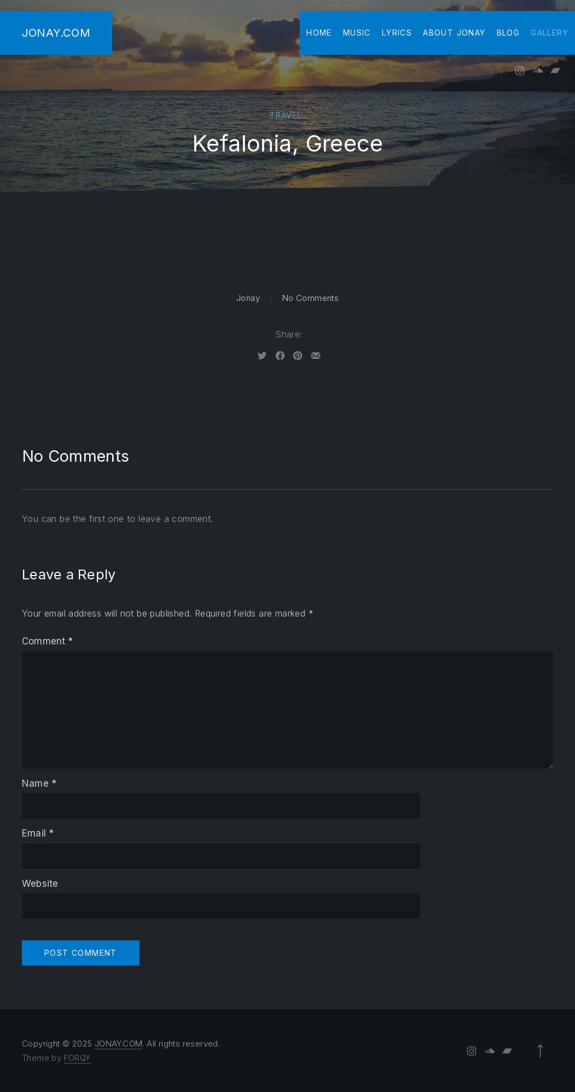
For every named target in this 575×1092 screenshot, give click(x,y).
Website (40, 883)
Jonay (248, 298)
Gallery (549, 32)
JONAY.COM (56, 32)
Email (38, 833)
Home (319, 32)
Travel (286, 115)
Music (357, 32)
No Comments (310, 298)
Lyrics (397, 32)
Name (39, 783)
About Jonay (454, 32)
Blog (508, 32)
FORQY (77, 1058)
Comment (47, 641)
